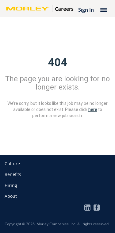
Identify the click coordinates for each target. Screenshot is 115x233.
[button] (12, 163)
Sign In (86, 9)
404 (57, 62)
